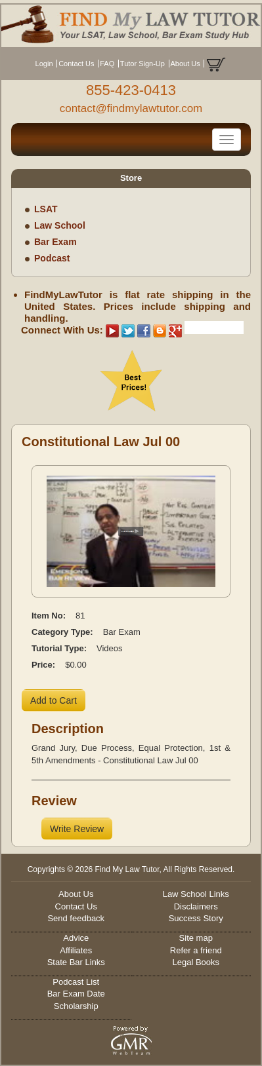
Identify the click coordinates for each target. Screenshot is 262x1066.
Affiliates (76, 950)
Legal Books (195, 962)
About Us (185, 63)
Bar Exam (55, 242)
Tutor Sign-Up (142, 63)
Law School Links (196, 894)
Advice (76, 938)
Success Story (196, 918)
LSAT (46, 209)
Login (44, 63)
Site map (196, 938)
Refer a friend (196, 950)
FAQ (107, 63)
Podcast (52, 258)
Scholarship (76, 1006)
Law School (59, 225)
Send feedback (75, 918)
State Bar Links (76, 962)
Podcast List (76, 982)
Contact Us (76, 63)
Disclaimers (196, 906)
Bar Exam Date (76, 994)
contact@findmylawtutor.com (131, 108)
